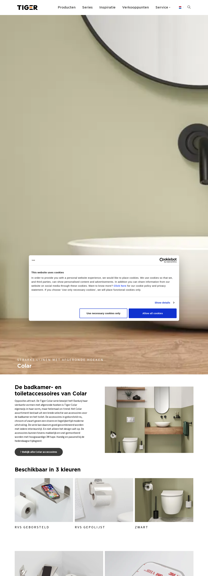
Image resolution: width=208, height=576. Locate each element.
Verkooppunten (135, 7)
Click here (120, 285)
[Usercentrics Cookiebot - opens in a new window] (162, 260)
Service (162, 7)
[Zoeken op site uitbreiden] (189, 7)
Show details (162, 302)
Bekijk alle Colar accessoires (39, 452)
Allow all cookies (152, 313)
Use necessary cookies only (104, 313)
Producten (67, 7)
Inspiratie (107, 7)
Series (87, 7)
